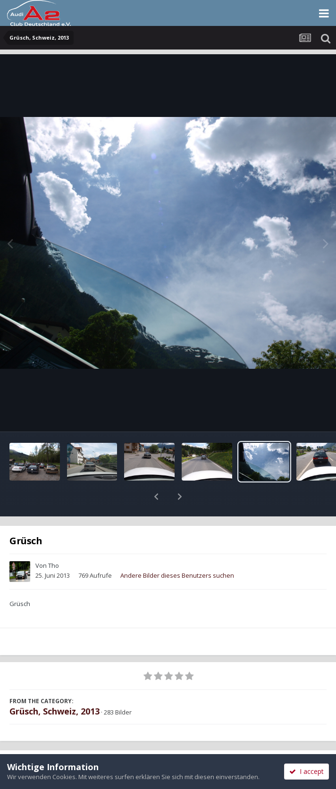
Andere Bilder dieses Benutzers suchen (177, 551)
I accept (306, 771)
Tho (53, 541)
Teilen (84, 743)
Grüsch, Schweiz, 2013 (54, 686)
